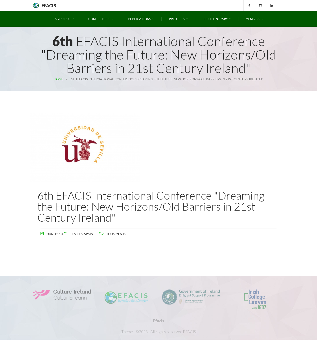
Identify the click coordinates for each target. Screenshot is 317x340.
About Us (62, 19)
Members (253, 19)
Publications (139, 19)
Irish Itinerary (215, 19)
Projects (177, 19)
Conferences (99, 19)
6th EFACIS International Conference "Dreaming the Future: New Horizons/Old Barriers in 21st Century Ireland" (151, 206)
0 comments (116, 234)
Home (58, 79)
